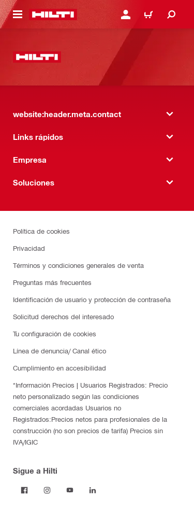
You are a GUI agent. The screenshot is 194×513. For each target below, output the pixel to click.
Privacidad (29, 248)
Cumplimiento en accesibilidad (59, 368)
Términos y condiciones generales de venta (78, 265)
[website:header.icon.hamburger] (17, 14)
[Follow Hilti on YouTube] (69, 490)
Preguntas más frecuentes (52, 282)
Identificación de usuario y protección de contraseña (92, 299)
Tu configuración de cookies (54, 333)
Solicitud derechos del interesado (63, 316)
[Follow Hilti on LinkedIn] (92, 490)
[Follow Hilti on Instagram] (47, 490)
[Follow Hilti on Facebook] (24, 490)
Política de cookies (41, 231)
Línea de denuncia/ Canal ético (59, 350)
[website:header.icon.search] (171, 14)
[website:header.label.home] (53, 14)
